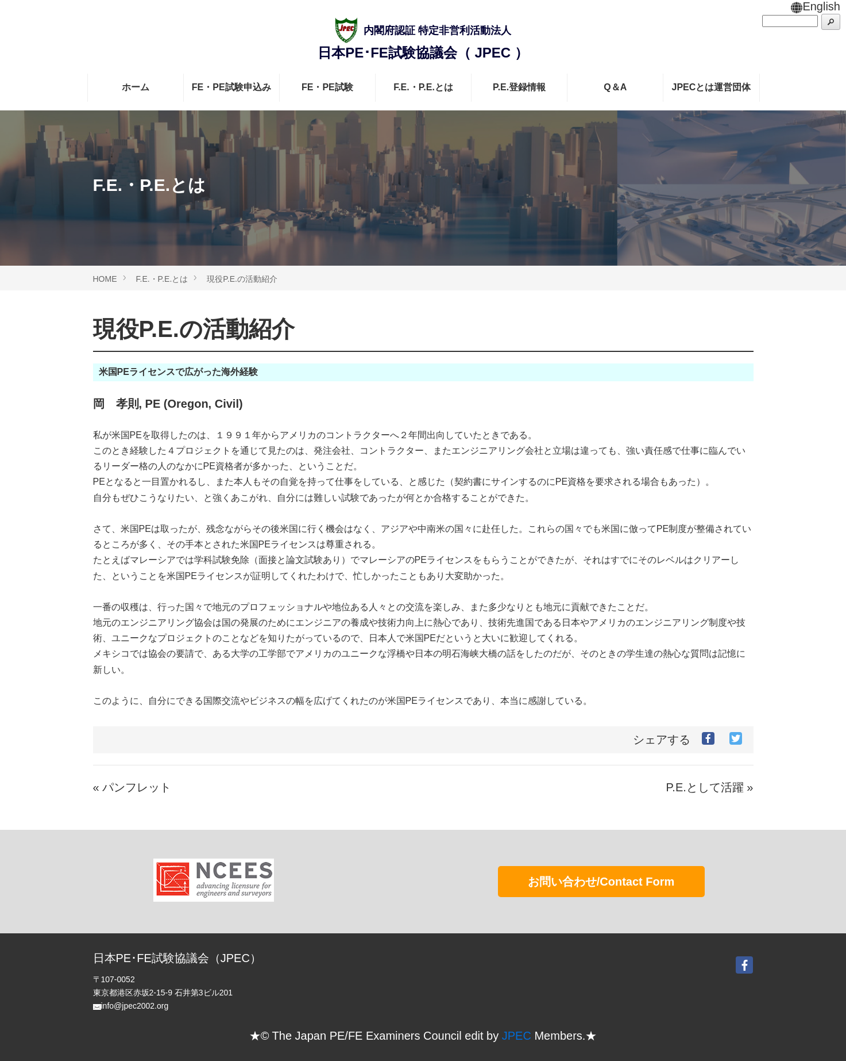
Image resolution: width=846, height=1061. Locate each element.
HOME (105, 279)
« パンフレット (132, 787)
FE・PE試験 (327, 87)
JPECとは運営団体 (711, 87)
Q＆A (615, 87)
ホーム (135, 87)
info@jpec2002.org (135, 1005)
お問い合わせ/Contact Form (601, 881)
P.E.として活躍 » (710, 787)
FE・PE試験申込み (231, 87)
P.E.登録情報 (519, 87)
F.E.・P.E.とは (423, 87)
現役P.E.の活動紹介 (242, 279)
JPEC (516, 1035)
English (815, 6)
